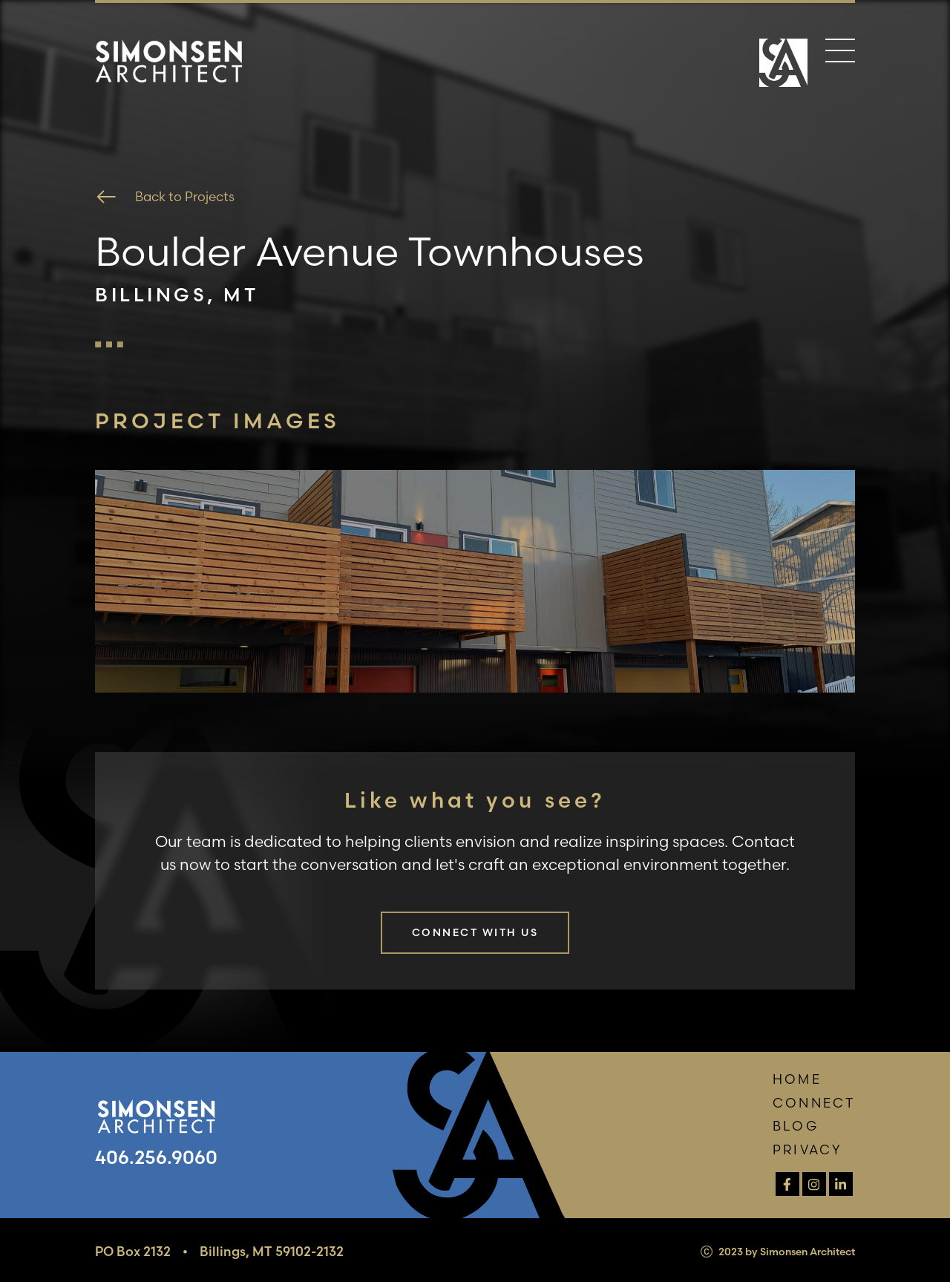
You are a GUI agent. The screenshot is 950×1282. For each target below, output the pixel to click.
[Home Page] (783, 65)
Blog (796, 1126)
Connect (814, 1103)
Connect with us (475, 932)
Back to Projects (165, 197)
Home (797, 1079)
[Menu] (840, 53)
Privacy (807, 1149)
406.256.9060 (156, 1157)
